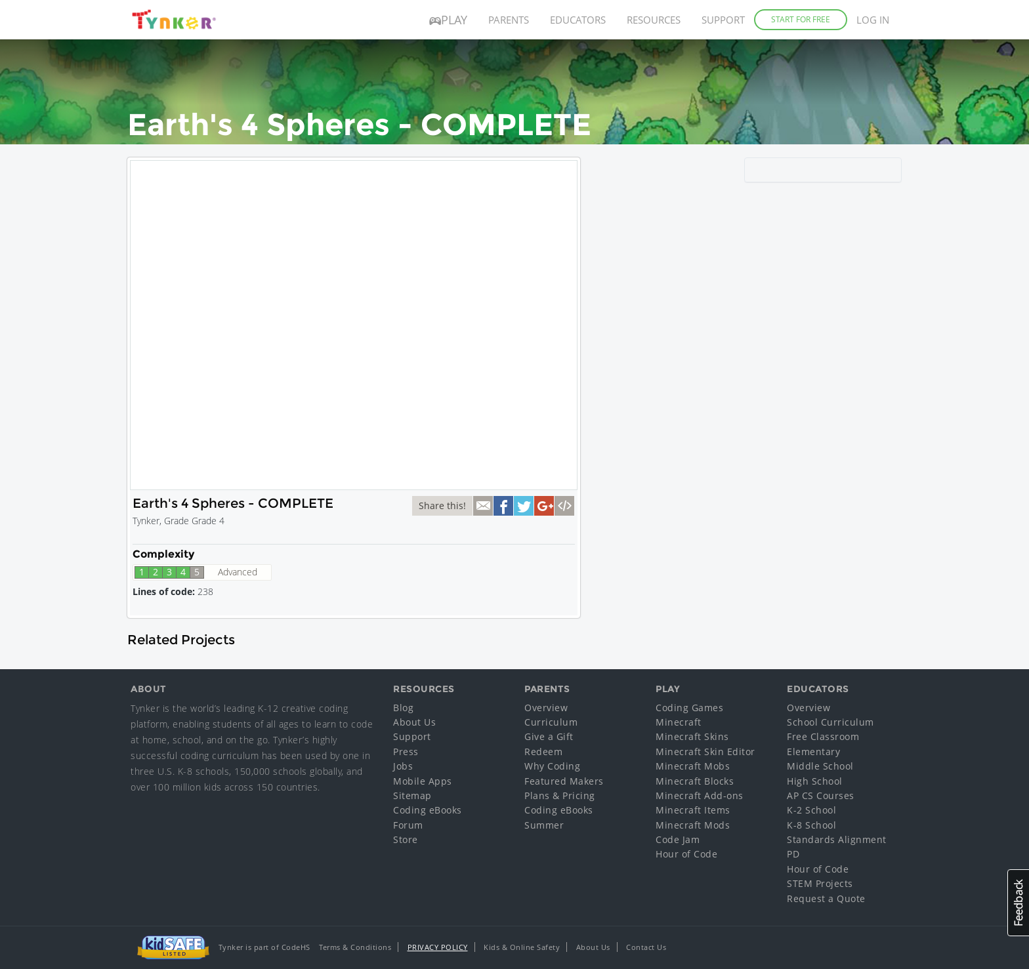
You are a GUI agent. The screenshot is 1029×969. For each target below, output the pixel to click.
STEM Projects (820, 883)
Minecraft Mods (693, 825)
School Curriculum (830, 722)
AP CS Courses (820, 795)
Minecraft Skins (692, 736)
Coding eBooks (427, 810)
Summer (544, 825)
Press (406, 751)
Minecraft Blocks (695, 781)
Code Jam (678, 839)
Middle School (820, 766)
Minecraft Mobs (693, 766)
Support (723, 19)
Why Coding (552, 766)
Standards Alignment (837, 839)
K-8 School (811, 825)
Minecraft (679, 722)
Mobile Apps (422, 781)
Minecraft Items (693, 810)
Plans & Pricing (559, 795)
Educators (578, 19)
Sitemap (412, 795)
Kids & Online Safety (522, 947)
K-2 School (811, 810)
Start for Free (800, 19)
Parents (508, 19)
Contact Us (646, 947)
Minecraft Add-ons (700, 795)
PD (793, 854)
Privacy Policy (438, 947)
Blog (403, 707)
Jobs (403, 766)
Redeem (543, 751)
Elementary (813, 751)
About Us (414, 722)
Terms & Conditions (355, 947)
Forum (408, 825)
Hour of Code (686, 854)
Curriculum (551, 722)
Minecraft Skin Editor (705, 751)
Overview (546, 707)
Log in (872, 19)
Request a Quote (826, 898)
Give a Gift (549, 736)
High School (815, 781)
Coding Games (689, 707)
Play (448, 20)
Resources (654, 19)
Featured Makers (564, 781)
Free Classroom (823, 736)
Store (405, 839)
